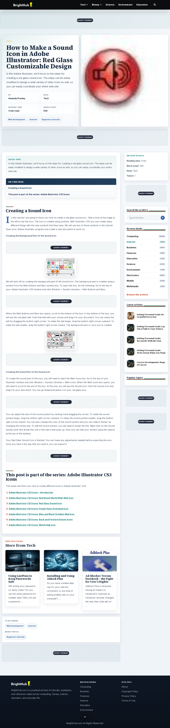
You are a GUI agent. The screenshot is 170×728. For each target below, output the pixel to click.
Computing (146, 236)
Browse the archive (137, 294)
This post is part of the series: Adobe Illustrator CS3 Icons (39, 194)
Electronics (146, 275)
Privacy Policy (129, 696)
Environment (125, 4)
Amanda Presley (16, 98)
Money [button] (97, 4)
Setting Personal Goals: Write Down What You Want (151, 351)
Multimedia (146, 286)
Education (142, 4)
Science (110, 4)
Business (146, 247)
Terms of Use (128, 700)
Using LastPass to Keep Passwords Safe (20, 579)
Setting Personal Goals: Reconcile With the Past (149, 339)
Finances (146, 253)
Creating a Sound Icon (20, 188)
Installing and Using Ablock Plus (61, 577)
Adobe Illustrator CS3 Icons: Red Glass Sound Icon (35, 503)
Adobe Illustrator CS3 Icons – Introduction (31, 492)
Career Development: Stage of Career (151, 363)
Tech (9, 41)
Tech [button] (84, 4)
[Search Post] (163, 218)
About (125, 686)
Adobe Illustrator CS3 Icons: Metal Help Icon (32, 525)
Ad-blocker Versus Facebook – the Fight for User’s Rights (99, 579)
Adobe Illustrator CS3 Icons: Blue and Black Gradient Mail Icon (41, 514)
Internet (33, 119)
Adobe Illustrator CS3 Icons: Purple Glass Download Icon (38, 508)
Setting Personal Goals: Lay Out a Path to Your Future (151, 327)
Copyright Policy (130, 691)
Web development (16, 119)
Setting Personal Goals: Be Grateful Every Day (150, 315)
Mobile (146, 280)
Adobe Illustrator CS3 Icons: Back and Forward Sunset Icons (41, 519)
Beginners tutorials (51, 119)
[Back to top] (85, 717)
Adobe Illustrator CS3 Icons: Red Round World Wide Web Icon (41, 498)
